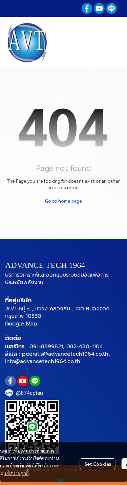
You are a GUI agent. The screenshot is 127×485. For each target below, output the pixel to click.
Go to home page (63, 201)
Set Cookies (97, 464)
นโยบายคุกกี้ (16, 473)
